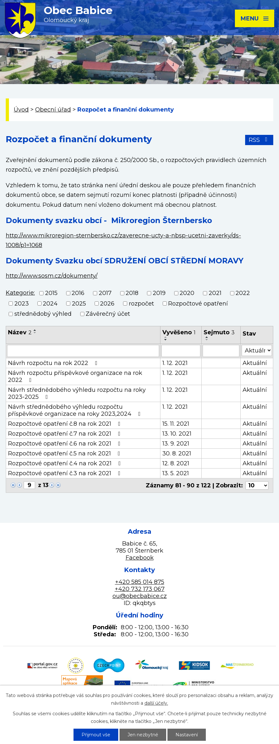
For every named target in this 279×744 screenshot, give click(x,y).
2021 (215, 293)
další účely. (156, 703)
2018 (132, 293)
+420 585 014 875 (139, 581)
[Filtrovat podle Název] (83, 351)
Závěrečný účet (108, 313)
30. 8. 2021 (176, 453)
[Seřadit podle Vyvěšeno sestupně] (165, 339)
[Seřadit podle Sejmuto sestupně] (207, 339)
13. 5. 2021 (175, 473)
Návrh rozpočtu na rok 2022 (54, 363)
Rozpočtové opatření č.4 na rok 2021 (65, 463)
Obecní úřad (53, 109)
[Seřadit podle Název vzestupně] (35, 330)
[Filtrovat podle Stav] (257, 350)
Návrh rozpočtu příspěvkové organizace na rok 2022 (75, 376)
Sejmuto (219, 332)
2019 (159, 293)
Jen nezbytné (143, 735)
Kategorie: (20, 292)
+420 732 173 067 (140, 589)
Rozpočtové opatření (198, 303)
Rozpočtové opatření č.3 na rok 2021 (65, 473)
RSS (259, 139)
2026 (107, 303)
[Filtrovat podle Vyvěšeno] (180, 351)
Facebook (140, 557)
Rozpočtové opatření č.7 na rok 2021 (65, 433)
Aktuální (255, 363)
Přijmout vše (95, 735)
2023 (21, 303)
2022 (243, 293)
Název (20, 332)
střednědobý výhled (43, 313)
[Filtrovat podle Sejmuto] (221, 351)
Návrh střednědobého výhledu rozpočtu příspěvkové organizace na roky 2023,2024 (75, 410)
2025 (79, 303)
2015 (51, 293)
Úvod (21, 109)
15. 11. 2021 (175, 423)
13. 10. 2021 (176, 433)
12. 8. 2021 (175, 463)
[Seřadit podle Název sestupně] (35, 332)
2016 (78, 293)
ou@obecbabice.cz (139, 596)
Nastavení (186, 735)
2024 (50, 303)
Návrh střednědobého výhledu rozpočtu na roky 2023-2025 (77, 393)
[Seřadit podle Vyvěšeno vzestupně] (165, 337)
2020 (187, 293)
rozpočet (141, 303)
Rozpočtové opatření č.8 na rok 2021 (65, 423)
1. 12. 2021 (175, 363)
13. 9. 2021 (175, 443)
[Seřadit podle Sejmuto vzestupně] (207, 337)
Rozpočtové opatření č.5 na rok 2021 (65, 453)
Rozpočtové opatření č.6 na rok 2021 (65, 443)
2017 (105, 293)
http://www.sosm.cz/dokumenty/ (51, 275)
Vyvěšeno (179, 332)
